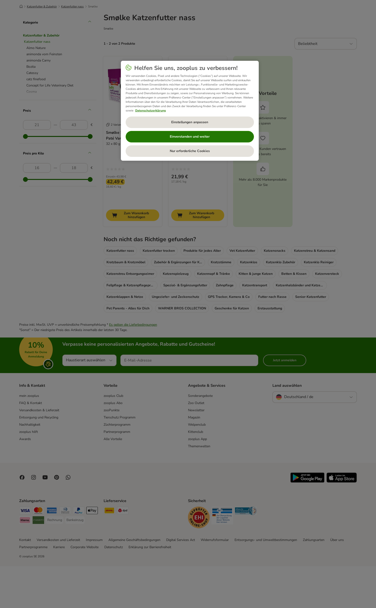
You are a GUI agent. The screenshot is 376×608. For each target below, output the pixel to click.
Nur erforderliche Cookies (190, 151)
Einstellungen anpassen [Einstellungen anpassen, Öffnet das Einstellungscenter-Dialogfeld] (189, 122)
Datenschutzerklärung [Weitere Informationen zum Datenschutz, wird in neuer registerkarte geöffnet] (150, 110)
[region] (190, 111)
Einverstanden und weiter (190, 136)
